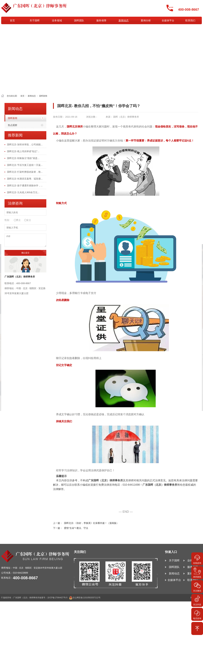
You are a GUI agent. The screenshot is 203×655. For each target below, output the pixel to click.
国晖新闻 (43, 96)
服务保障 (101, 20)
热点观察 (12, 125)
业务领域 (57, 20)
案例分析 (146, 20)
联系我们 (190, 20)
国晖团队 (79, 20)
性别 (7, 220)
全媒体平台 (168, 20)
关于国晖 (35, 20)
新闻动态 (124, 20)
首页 (12, 20)
